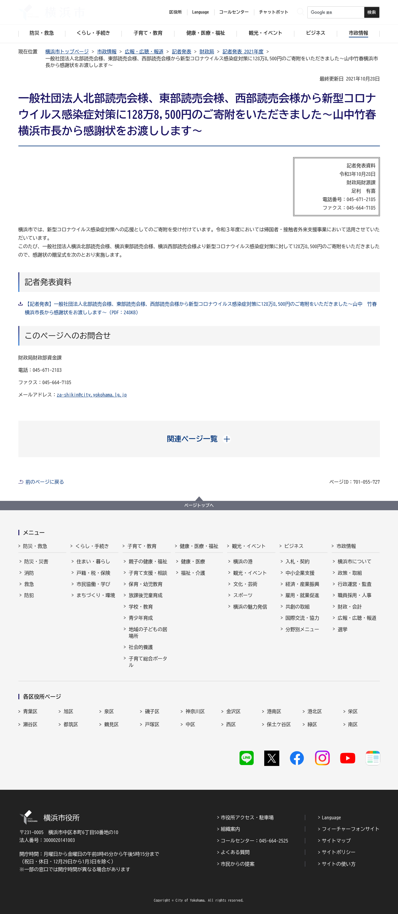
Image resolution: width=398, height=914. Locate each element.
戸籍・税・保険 (93, 573)
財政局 (207, 51)
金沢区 (233, 711)
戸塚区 (152, 724)
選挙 (342, 629)
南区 (353, 724)
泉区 (109, 711)
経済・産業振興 (302, 584)
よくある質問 (235, 852)
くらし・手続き (92, 546)
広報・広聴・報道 (144, 51)
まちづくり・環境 (96, 595)
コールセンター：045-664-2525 (254, 840)
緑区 (312, 724)
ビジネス (294, 546)
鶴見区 (111, 724)
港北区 (315, 711)
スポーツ (242, 595)
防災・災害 (36, 561)
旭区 (68, 711)
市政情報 (107, 51)
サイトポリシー (339, 852)
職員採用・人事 (354, 595)
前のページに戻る (45, 481)
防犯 (29, 595)
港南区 (274, 711)
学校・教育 (141, 606)
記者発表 (181, 51)
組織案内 (230, 829)
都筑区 (71, 724)
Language (331, 817)
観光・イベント (249, 546)
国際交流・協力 (302, 617)
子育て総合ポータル (148, 662)
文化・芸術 (245, 584)
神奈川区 (195, 711)
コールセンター (234, 12)
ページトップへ (199, 505)
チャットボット (274, 12)
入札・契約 (298, 561)
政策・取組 (350, 573)
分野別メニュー (302, 629)
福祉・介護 (193, 573)
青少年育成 (141, 617)
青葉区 (30, 711)
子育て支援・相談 (148, 573)
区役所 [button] (175, 12)
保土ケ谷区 (279, 724)
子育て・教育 (141, 546)
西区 (231, 724)
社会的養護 (141, 647)
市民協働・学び (93, 584)
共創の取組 (298, 606)
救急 (29, 584)
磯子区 (152, 711)
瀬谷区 (30, 724)
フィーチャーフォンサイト (351, 829)
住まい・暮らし (93, 561)
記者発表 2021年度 (243, 51)
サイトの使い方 (339, 864)
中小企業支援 (300, 573)
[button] (199, 439)
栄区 (353, 711)
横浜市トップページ (67, 51)
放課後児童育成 (145, 595)
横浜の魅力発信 (250, 606)
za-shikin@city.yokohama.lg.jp (92, 394)
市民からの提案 (238, 864)
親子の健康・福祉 (148, 561)
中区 (190, 724)
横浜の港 (242, 561)
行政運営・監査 (354, 584)
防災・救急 (35, 546)
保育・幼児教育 (145, 584)
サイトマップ (336, 840)
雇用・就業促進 (302, 595)
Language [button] (200, 12)
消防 (29, 573)
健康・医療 (193, 561)
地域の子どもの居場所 (148, 632)
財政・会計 (350, 606)
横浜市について (354, 561)
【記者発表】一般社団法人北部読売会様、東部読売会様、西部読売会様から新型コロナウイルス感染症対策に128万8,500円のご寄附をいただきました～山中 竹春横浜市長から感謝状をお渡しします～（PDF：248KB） (201, 308)
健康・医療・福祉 (199, 546)
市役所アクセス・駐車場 (247, 817)
